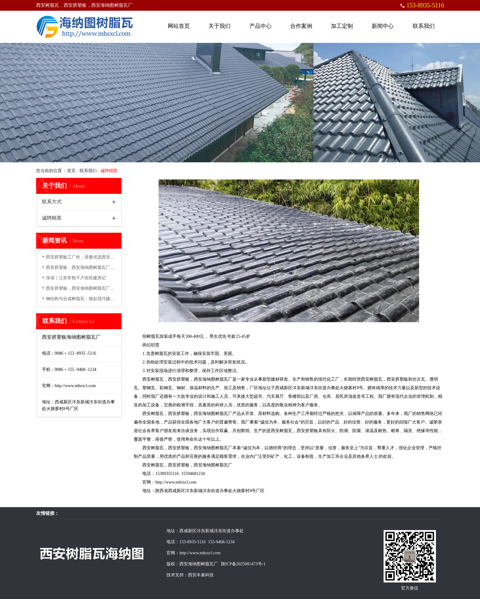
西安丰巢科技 (201, 575)
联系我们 (424, 26)
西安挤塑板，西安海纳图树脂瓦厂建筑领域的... (88, 267)
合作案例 (301, 26)
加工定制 (342, 26)
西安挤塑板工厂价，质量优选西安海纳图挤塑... (88, 257)
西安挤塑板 (178, 379)
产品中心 (260, 26)
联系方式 (52, 201)
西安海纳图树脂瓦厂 (213, 379)
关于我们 (219, 26)
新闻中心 (383, 26)
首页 (71, 170)
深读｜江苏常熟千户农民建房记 (74, 278)
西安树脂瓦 (153, 379)
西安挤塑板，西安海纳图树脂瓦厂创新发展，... (88, 288)
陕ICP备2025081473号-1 (242, 564)
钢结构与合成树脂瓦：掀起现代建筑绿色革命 (87, 298)
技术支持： (177, 575)
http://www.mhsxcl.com (175, 482)
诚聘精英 (52, 217)
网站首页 (179, 26)
